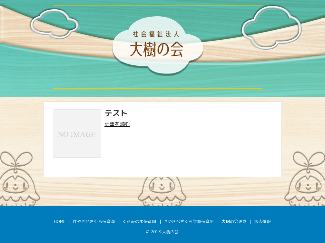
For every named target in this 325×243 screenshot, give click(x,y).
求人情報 (262, 221)
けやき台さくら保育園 (94, 221)
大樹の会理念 (234, 221)
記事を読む (117, 124)
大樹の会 (170, 232)
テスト (116, 113)
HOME (59, 221)
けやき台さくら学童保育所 (188, 221)
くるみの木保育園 (139, 221)
